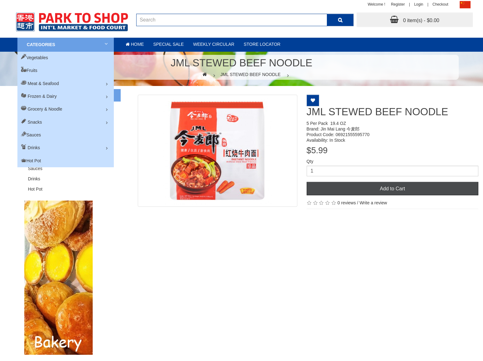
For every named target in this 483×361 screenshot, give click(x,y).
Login (418, 4)
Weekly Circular (214, 44)
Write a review (373, 202)
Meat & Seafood (43, 83)
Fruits (31, 70)
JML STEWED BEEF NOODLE (251, 74)
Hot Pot (33, 160)
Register (398, 4)
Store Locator (262, 44)
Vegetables (37, 57)
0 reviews (346, 202)
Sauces (33, 134)
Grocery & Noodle (45, 109)
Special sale (168, 44)
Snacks (35, 122)
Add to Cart (392, 188)
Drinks (34, 147)
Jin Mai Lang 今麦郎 (340, 128)
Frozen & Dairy (42, 96)
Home (135, 44)
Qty (310, 161)
